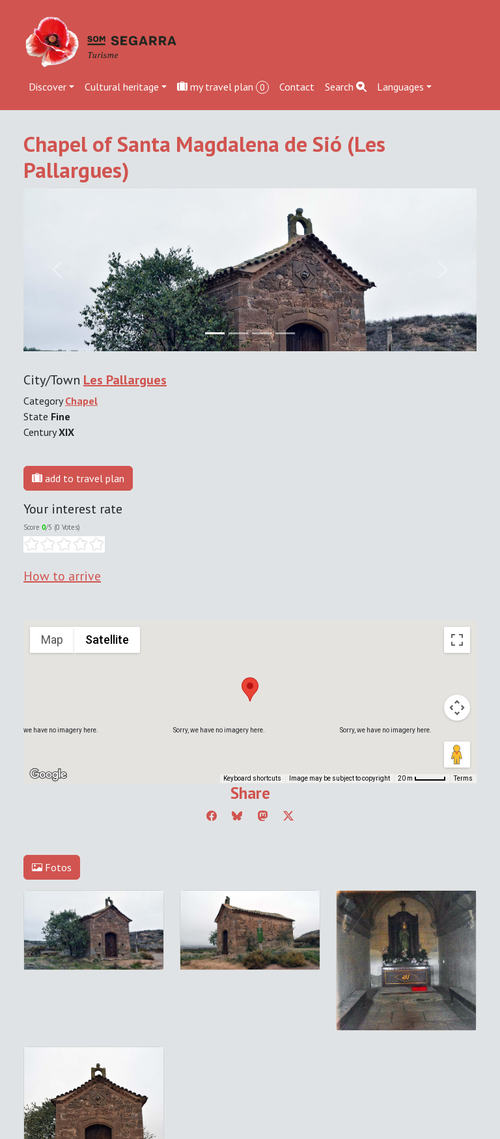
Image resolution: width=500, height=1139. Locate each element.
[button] (250, 689)
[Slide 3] (285, 333)
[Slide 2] (261, 333)
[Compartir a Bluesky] (237, 815)
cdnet (102, 1009)
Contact (296, 86)
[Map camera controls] (457, 708)
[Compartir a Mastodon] (263, 815)
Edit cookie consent (66, 994)
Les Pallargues (125, 379)
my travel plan (223, 87)
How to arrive (62, 576)
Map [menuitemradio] (52, 639)
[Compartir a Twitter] (288, 815)
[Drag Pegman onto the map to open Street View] (457, 755)
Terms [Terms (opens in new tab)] (463, 778)
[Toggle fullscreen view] (457, 640)
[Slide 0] (215, 333)
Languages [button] (400, 86)
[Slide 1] (238, 333)
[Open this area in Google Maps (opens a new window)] (48, 774)
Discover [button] (47, 86)
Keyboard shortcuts (252, 778)
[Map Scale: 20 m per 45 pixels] (422, 778)
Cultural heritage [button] (122, 86)
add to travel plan (78, 478)
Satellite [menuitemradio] (107, 639)
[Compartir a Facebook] (211, 815)
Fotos (52, 867)
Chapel (81, 400)
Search (346, 86)
